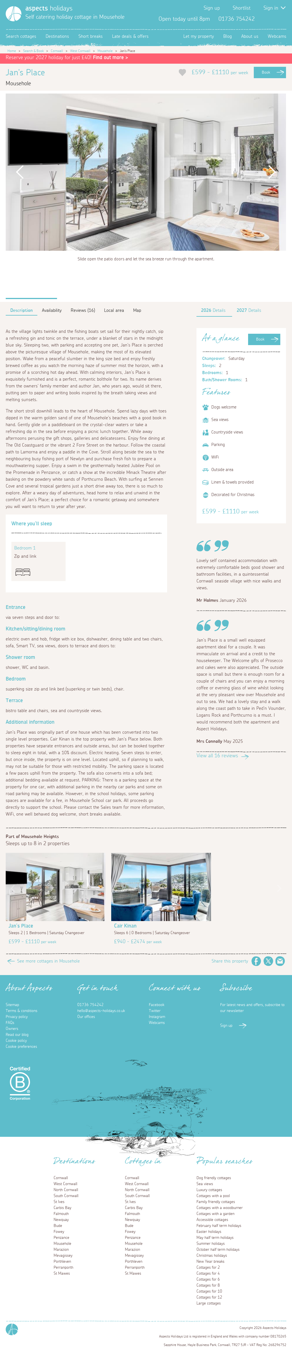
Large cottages (208, 1303)
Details (213, 310)
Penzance (61, 1238)
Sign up (212, 8)
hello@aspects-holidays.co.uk (101, 1011)
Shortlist (242, 8)
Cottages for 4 (208, 1274)
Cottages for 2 (208, 1268)
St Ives (59, 1202)
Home (11, 51)
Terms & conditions (21, 1011)
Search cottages (21, 36)
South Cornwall (66, 1196)
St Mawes (62, 1274)
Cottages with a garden (215, 1214)
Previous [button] (20, 172)
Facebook (263, 19)
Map (137, 310)
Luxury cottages (209, 1190)
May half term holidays (215, 1238)
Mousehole (105, 51)
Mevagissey (63, 1256)
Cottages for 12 (209, 1297)
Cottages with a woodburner (219, 1208)
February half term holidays (218, 1226)
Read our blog (17, 1035)
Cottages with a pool (213, 1196)
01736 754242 (90, 1005)
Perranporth (63, 1268)
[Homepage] (13, 13)
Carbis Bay (62, 1208)
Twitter (272, 19)
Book (266, 72)
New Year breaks (210, 1262)
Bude (58, 1226)
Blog (227, 36)
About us (249, 36)
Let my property (198, 36)
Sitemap (12, 1005)
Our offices (86, 1017)
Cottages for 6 (208, 1280)
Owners (12, 1029)
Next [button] (272, 172)
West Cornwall (80, 51)
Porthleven (62, 1262)
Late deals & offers (130, 36)
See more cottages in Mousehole (48, 961)
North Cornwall (66, 1190)
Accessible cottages (212, 1220)
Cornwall (57, 51)
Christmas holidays (211, 1256)
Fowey (59, 1232)
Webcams (277, 36)
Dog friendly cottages (213, 1178)
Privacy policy (17, 1017)
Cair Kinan (125, 926)
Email (280, 961)
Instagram (281, 19)
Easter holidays (208, 1232)
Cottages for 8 (208, 1285)
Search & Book (33, 51)
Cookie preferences (21, 1047)
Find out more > (110, 57)
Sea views (204, 1184)
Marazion (61, 1250)
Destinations (57, 36)
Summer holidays (210, 1244)
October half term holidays (218, 1250)
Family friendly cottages (215, 1202)
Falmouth (61, 1214)
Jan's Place (21, 926)
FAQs (10, 1023)
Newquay (61, 1220)
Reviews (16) (83, 310)
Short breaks (90, 36)
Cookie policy (16, 1041)
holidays (48, 8)
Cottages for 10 (209, 1291)
